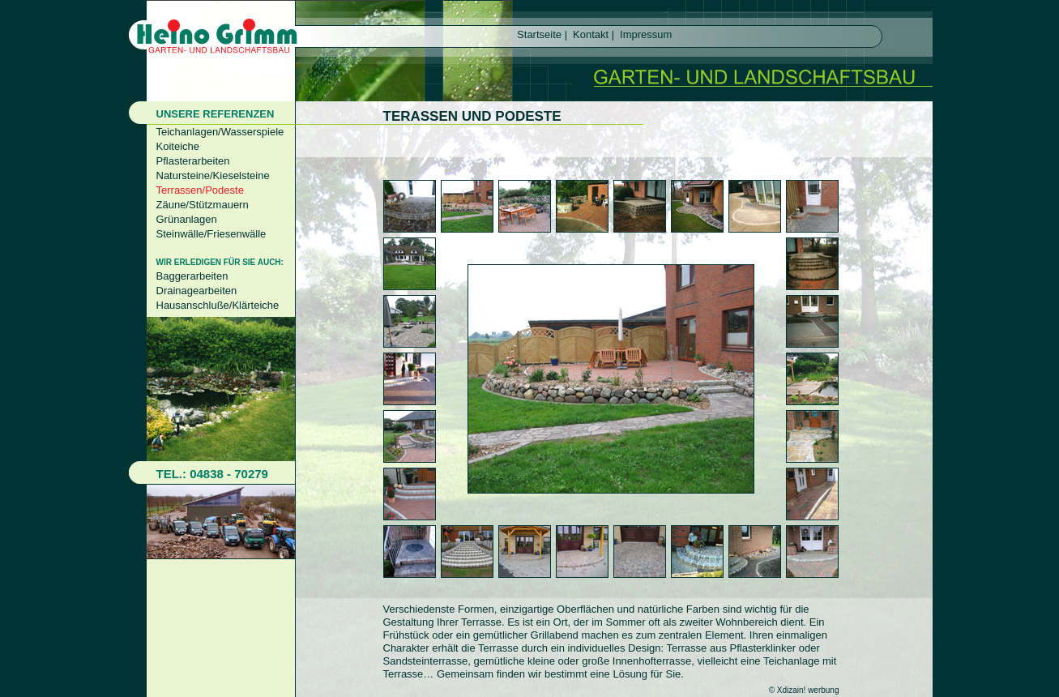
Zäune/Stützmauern (202, 205)
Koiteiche (177, 146)
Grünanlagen (186, 219)
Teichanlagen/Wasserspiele (220, 132)
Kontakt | (592, 34)
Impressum (645, 34)
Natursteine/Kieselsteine (213, 175)
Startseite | (541, 34)
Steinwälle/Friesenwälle (211, 234)
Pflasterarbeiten (193, 161)
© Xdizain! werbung (804, 690)
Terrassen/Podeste (200, 190)
